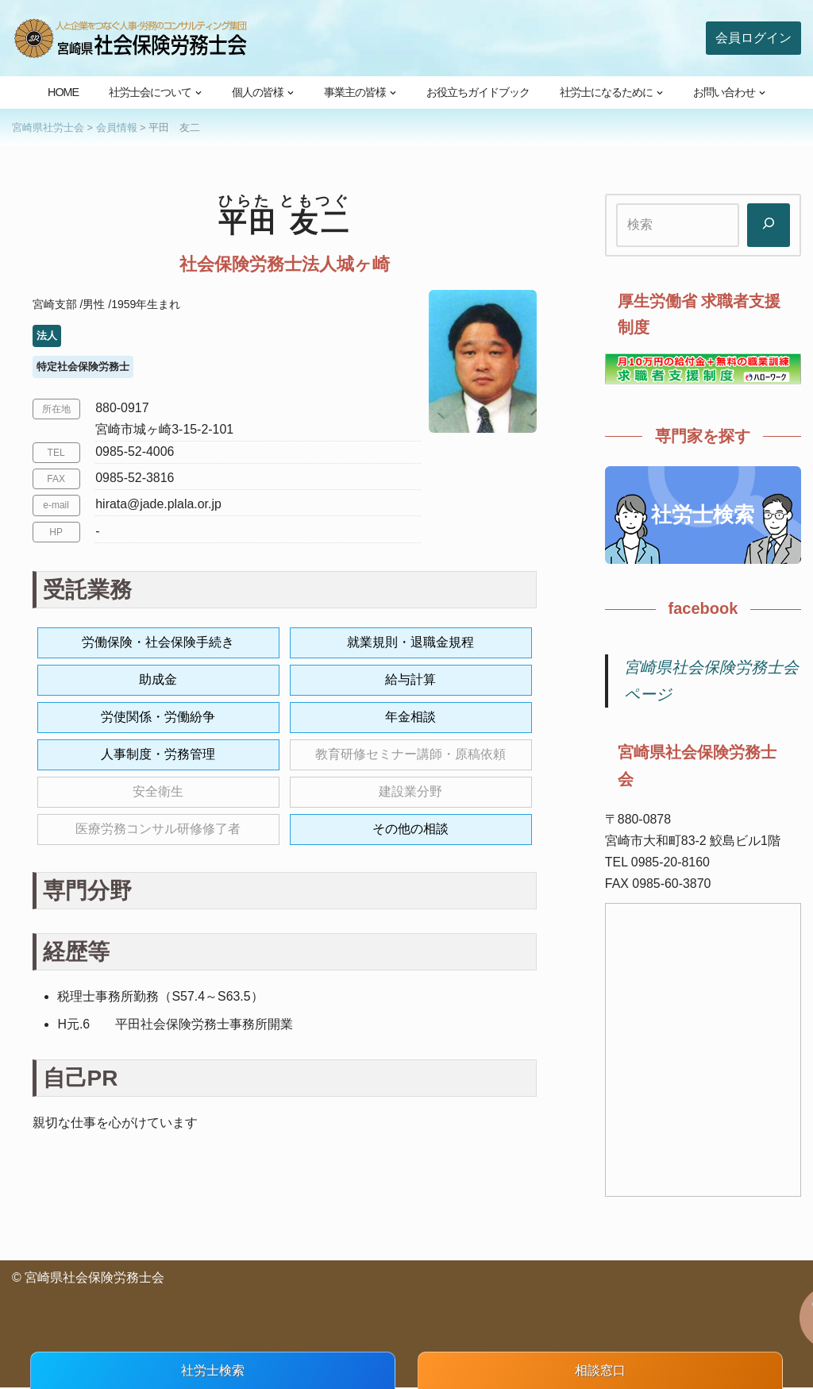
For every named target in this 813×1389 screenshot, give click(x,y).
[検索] (768, 225)
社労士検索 (702, 515)
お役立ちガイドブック (478, 92)
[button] (198, 93)
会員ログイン (753, 37)
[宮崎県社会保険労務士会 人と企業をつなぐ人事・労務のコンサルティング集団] (131, 38)
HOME (63, 92)
